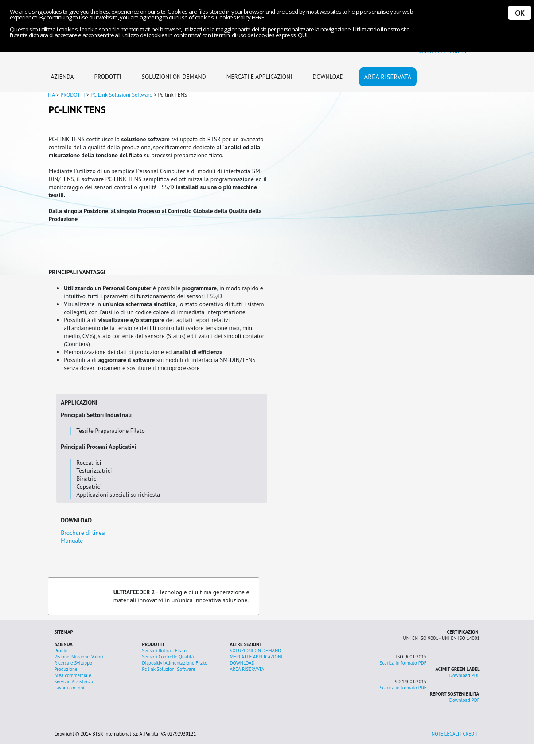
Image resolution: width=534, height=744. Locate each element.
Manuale (72, 541)
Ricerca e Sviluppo (73, 663)
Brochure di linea (83, 533)
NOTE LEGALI (445, 734)
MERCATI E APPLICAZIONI (259, 77)
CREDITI (471, 734)
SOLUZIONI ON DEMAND (174, 77)
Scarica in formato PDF (403, 663)
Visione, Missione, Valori (79, 657)
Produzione (66, 669)
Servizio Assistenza (74, 681)
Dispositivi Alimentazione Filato (174, 663)
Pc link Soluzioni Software (168, 669)
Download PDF (464, 675)
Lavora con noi (70, 688)
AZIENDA (62, 77)
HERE (258, 17)
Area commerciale (73, 675)
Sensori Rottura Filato (164, 650)
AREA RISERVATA (388, 77)
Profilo (61, 650)
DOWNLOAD (327, 77)
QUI (302, 35)
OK (519, 13)
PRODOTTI (107, 77)
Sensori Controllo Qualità (168, 657)
